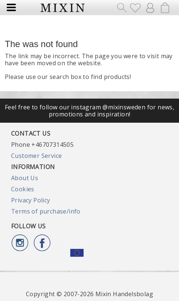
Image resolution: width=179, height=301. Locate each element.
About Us (24, 178)
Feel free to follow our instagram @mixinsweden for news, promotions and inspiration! (89, 110)
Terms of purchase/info (46, 211)
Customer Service (36, 156)
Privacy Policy (30, 200)
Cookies (22, 189)
